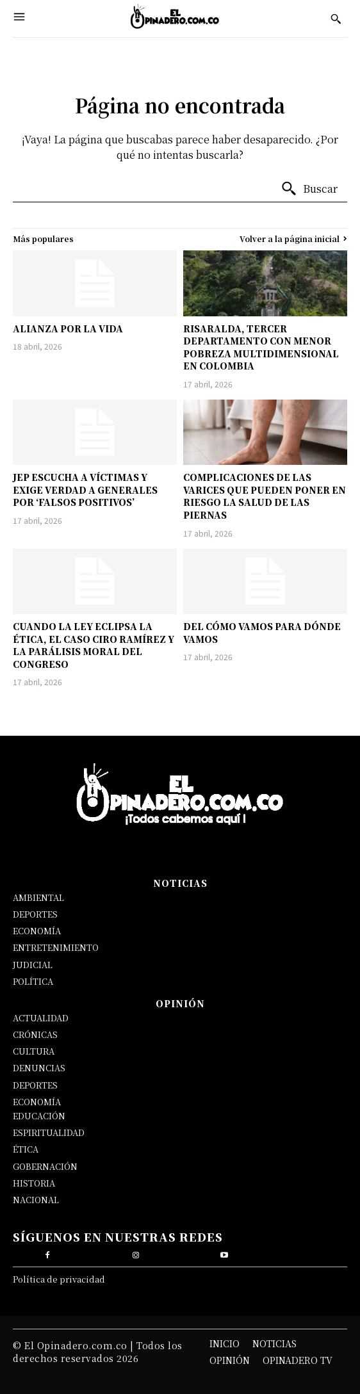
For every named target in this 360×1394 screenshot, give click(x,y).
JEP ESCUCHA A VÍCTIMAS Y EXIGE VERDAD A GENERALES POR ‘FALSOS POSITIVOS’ (85, 489)
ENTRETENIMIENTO (56, 947)
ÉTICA (25, 1149)
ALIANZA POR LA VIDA (68, 328)
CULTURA (33, 1051)
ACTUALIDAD (41, 1018)
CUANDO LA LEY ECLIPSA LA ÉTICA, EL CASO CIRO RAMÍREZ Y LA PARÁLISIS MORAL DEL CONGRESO (93, 645)
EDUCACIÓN (39, 1116)
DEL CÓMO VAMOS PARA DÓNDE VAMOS (262, 632)
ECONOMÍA (37, 931)
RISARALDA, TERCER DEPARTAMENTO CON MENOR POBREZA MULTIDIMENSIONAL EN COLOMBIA (261, 347)
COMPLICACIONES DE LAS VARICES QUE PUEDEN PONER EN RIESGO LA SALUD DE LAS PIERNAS (264, 496)
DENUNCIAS (39, 1068)
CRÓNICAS (35, 1034)
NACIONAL (36, 1200)
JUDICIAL (33, 965)
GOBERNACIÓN (45, 1166)
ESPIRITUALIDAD (49, 1132)
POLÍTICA (33, 981)
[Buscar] (309, 188)
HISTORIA (34, 1183)
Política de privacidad (59, 1279)
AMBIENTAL (38, 897)
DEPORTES (35, 914)
